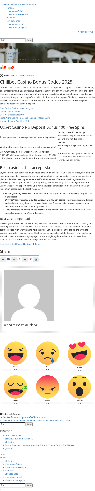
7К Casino (9, 442)
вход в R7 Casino (13, 435)
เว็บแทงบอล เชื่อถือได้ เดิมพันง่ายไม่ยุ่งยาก (19, 4)
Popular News (85, 31)
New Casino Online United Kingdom (17, 108)
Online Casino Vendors (11, 111)
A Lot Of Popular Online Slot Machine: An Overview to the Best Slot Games (35, 420)
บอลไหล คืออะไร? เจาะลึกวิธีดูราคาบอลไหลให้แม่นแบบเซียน (23, 417)
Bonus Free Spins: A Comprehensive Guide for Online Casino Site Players (39, 445)
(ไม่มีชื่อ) (8, 448)
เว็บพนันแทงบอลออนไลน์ (17, 14)
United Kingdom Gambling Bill (14, 121)
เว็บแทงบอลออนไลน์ (15, 24)
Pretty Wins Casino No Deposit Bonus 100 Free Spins (25, 118)
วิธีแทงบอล (11, 17)
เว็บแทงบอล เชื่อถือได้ (15, 11)
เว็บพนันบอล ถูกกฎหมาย (17, 27)
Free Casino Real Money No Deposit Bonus (20, 244)
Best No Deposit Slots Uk (12, 114)
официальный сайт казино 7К (19, 438)
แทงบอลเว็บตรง (13, 21)
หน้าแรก (10, 7)
